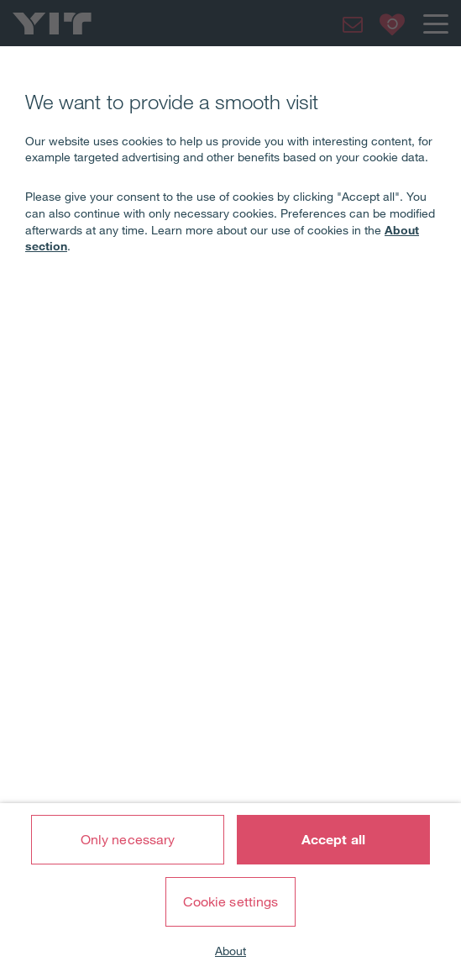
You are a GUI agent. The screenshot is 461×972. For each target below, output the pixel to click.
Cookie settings (231, 901)
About (230, 951)
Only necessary (128, 839)
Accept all (333, 839)
